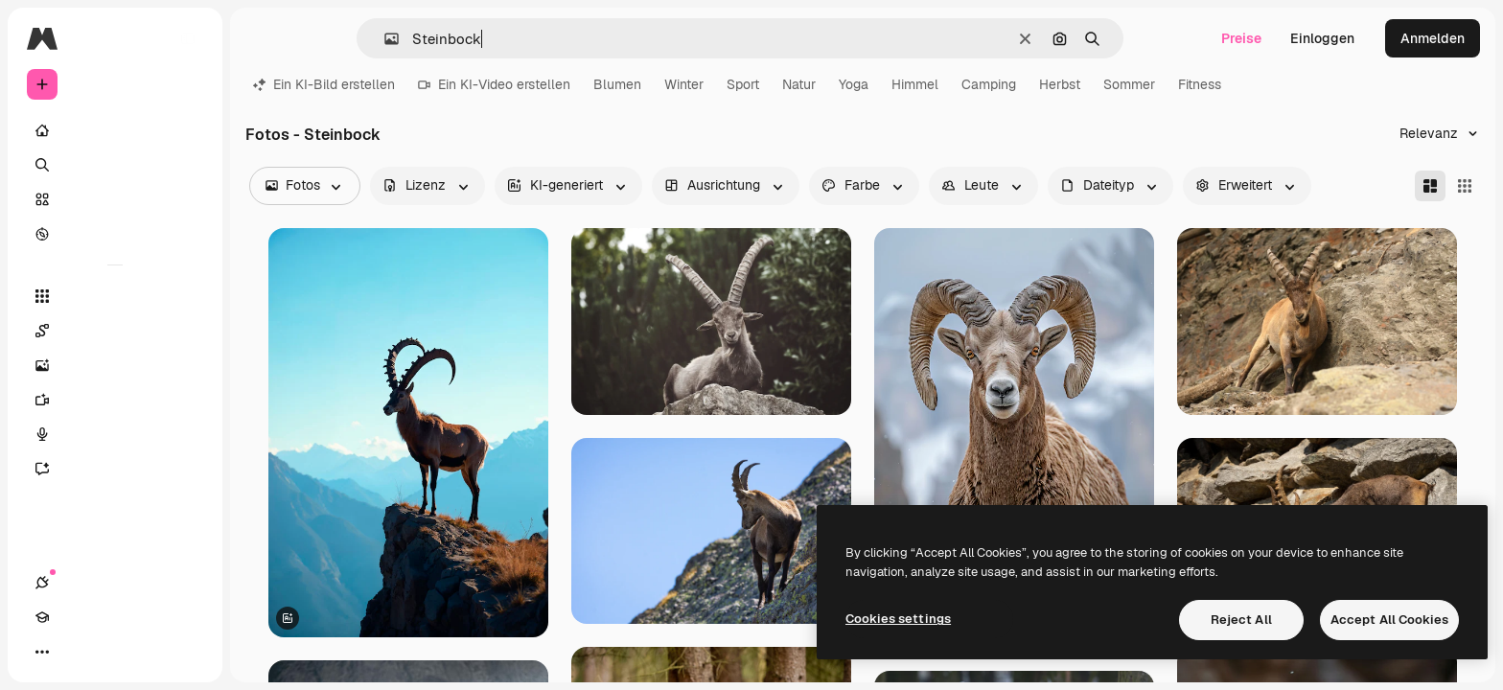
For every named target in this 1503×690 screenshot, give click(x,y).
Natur (799, 84)
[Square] (1464, 186)
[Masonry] (1430, 186)
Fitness (1199, 84)
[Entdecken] (115, 233)
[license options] (427, 186)
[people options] (983, 186)
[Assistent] (115, 468)
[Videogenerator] (115, 399)
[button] (384, 39)
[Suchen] (115, 165)
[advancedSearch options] (1247, 186)
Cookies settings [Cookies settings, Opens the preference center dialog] (898, 618)
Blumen (617, 84)
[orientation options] (725, 186)
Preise (1241, 38)
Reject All (1241, 619)
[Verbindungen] (42, 651)
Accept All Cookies (1389, 619)
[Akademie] (76, 651)
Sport (743, 84)
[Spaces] (115, 330)
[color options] (864, 186)
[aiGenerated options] (568, 186)
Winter (684, 84)
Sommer (1129, 84)
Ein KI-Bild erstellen (324, 84)
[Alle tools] (115, 296)
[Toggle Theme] (111, 651)
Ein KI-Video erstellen (494, 84)
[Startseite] (115, 130)
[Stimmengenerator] (115, 434)
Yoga (853, 84)
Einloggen (1322, 38)
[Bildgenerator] (115, 365)
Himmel (914, 84)
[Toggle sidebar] (188, 38)
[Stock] (115, 199)
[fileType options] (1110, 186)
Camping (988, 84)
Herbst (1059, 84)
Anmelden (1432, 38)
